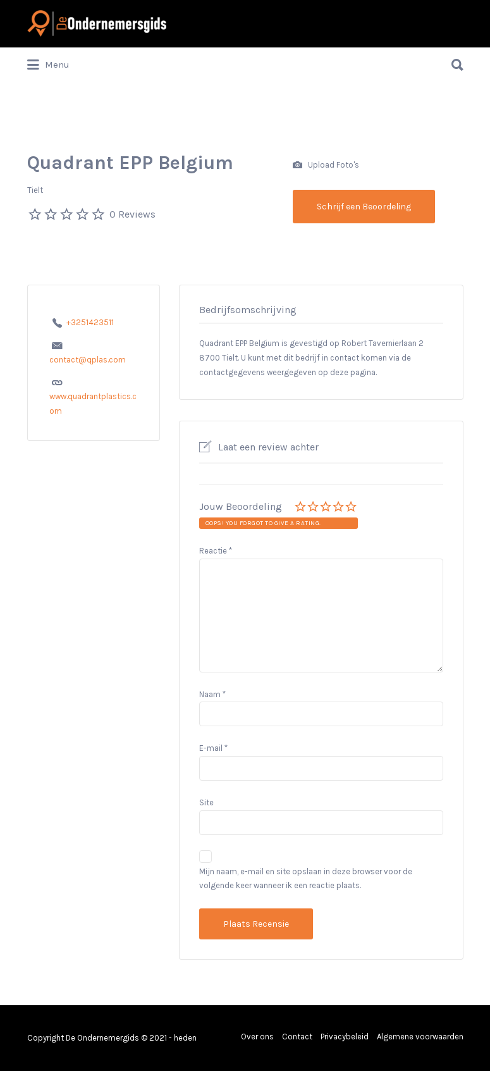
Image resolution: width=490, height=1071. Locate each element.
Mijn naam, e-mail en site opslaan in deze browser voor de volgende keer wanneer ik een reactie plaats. (305, 879)
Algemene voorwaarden (420, 1036)
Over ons (257, 1036)
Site (206, 802)
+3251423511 (90, 322)
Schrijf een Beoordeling (364, 206)
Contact (297, 1036)
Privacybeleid (345, 1036)
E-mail (213, 748)
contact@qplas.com (87, 359)
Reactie (215, 550)
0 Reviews (132, 214)
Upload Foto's (326, 165)
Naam (212, 694)
